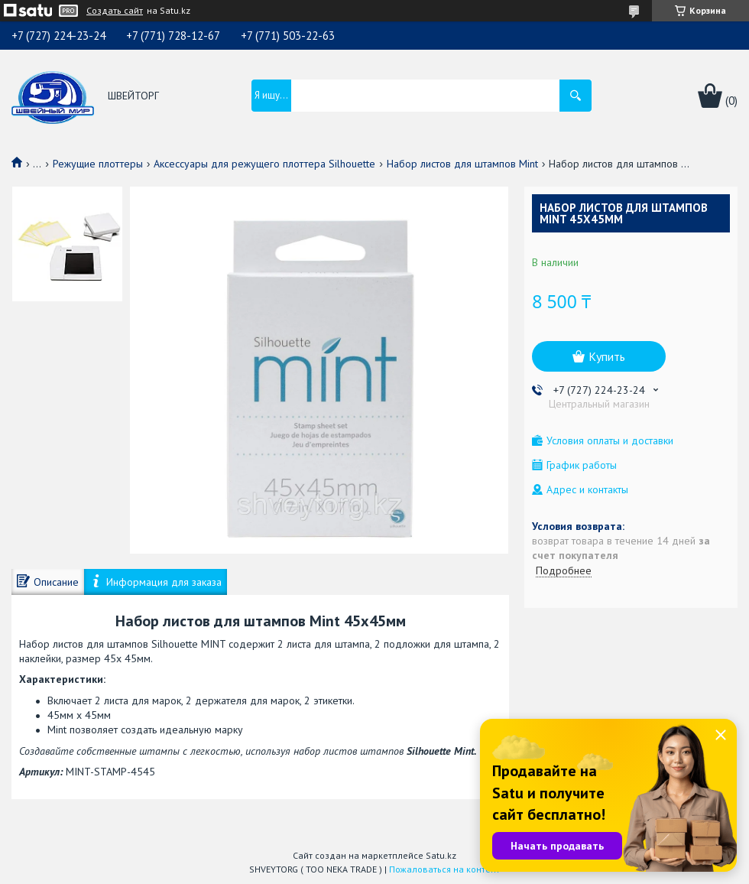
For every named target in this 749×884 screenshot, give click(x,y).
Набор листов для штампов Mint (462, 164)
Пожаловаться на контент (444, 869)
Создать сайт (114, 10)
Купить (606, 356)
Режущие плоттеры (98, 164)
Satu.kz (441, 855)
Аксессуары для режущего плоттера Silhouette (264, 164)
